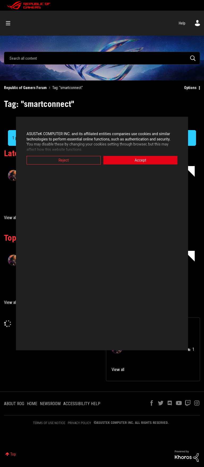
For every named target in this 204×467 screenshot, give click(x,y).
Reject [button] (63, 160)
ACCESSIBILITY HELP (81, 403)
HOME (32, 403)
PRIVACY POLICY (79, 423)
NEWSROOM (50, 403)
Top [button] (13, 454)
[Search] (102, 58)
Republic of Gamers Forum (25, 88)
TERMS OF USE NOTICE (49, 423)
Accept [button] (140, 160)
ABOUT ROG (14, 403)
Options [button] (190, 88)
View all (10, 217)
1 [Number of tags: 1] (193, 349)
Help (182, 23)
